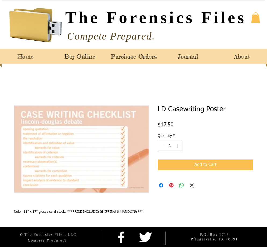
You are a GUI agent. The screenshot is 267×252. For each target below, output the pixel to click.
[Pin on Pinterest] (171, 185)
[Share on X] (192, 185)
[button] (255, 17)
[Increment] (178, 146)
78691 (232, 239)
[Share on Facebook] (161, 185)
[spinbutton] (170, 146)
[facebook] (121, 237)
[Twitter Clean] (145, 237)
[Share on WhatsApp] (181, 185)
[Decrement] (161, 146)
